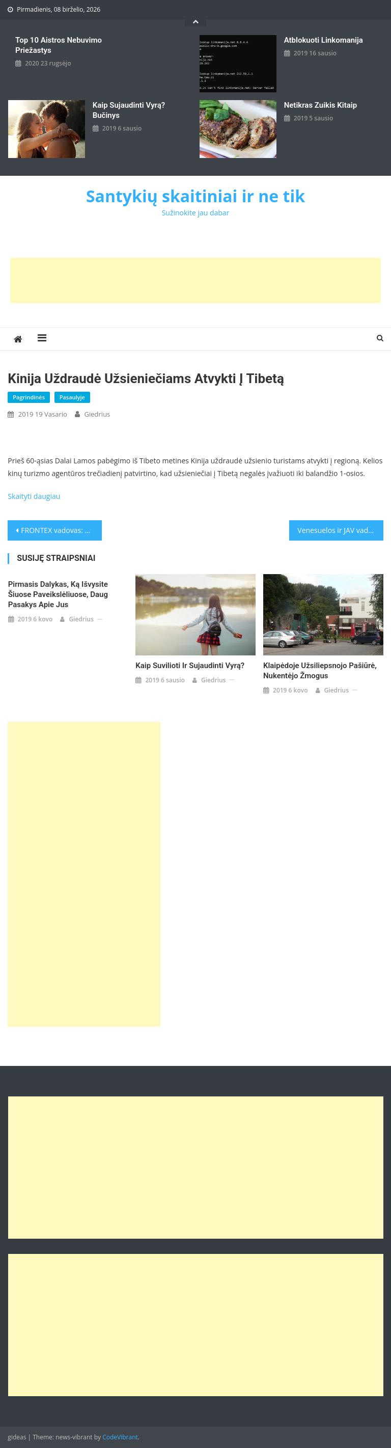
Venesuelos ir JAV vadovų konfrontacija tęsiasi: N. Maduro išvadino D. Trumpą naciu (340, 530)
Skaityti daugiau (34, 496)
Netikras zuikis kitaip (320, 105)
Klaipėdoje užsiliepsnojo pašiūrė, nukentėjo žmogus (320, 670)
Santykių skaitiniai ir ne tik (195, 196)
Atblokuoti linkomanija (323, 40)
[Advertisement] (195, 280)
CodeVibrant (120, 1437)
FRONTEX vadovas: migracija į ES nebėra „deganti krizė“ (61, 530)
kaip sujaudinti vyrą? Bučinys (129, 110)
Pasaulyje (72, 397)
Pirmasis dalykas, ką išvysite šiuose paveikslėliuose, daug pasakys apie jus (58, 594)
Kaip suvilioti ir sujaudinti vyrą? (189, 665)
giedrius (97, 414)
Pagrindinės (29, 397)
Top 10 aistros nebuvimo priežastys (58, 45)
